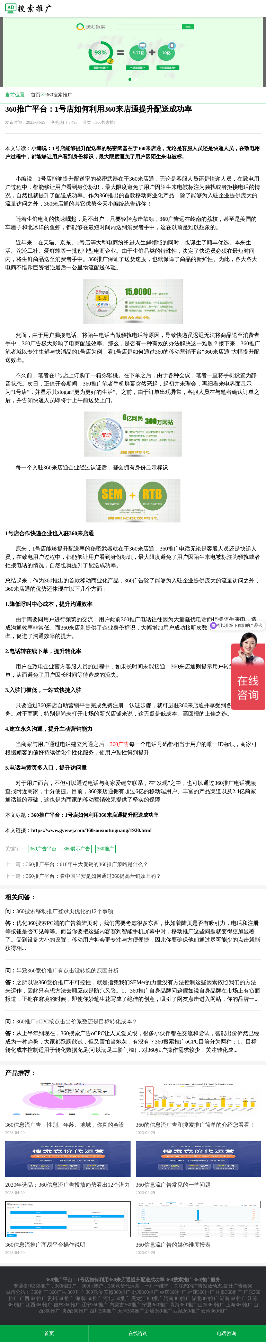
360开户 (76, 1292)
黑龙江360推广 (147, 1298)
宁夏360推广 (155, 1304)
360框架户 (92, 1286)
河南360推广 (177, 1298)
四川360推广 (102, 1311)
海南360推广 (89, 1298)
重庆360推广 (173, 1292)
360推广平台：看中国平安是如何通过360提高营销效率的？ (93, 876)
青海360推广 (183, 1304)
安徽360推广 (117, 1292)
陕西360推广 (75, 1311)
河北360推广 (116, 1298)
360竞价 (94, 1292)
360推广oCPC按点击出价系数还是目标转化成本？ (77, 1021)
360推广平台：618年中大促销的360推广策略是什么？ (87, 864)
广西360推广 (33, 1298)
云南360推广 (214, 1311)
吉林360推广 (67, 1304)
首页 (36, 94)
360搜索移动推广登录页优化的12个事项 (64, 911)
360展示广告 (76, 848)
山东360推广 (211, 1304)
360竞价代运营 (124, 1286)
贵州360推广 (60, 1298)
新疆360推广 (158, 1311)
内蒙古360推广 (125, 1304)
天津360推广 (130, 1311)
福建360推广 (201, 1292)
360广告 (58, 1292)
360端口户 (66, 1286)
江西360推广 (39, 1304)
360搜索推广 (59, 94)
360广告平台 (43, 848)
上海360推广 (239, 1304)
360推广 (105, 848)
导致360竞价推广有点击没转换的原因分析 (67, 970)
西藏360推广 (186, 1311)
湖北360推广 (205, 1298)
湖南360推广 (233, 1298)
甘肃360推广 (228, 1292)
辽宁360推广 (94, 1304)
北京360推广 (145, 1292)
